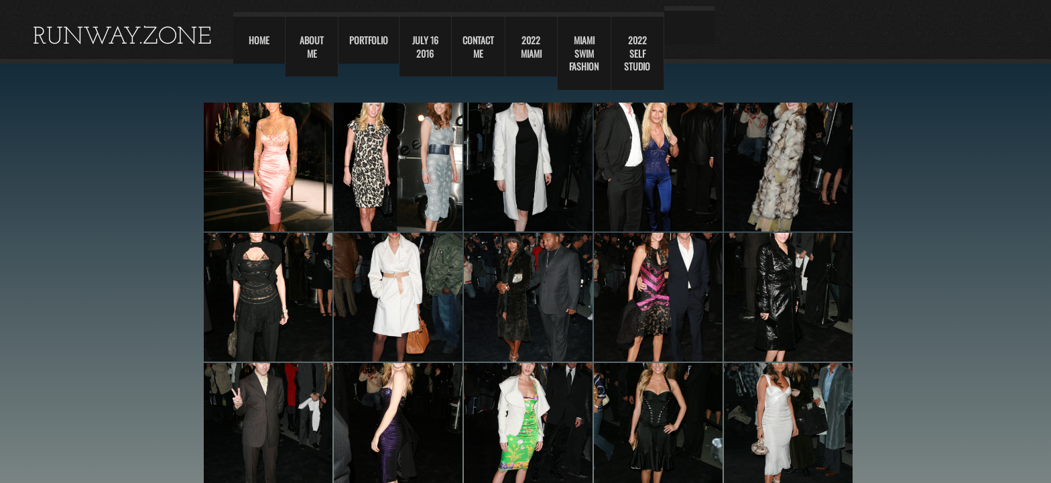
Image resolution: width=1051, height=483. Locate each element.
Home (259, 40)
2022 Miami (531, 46)
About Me (312, 46)
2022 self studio (637, 53)
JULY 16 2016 (425, 46)
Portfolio (368, 40)
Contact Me (478, 46)
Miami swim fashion (584, 53)
